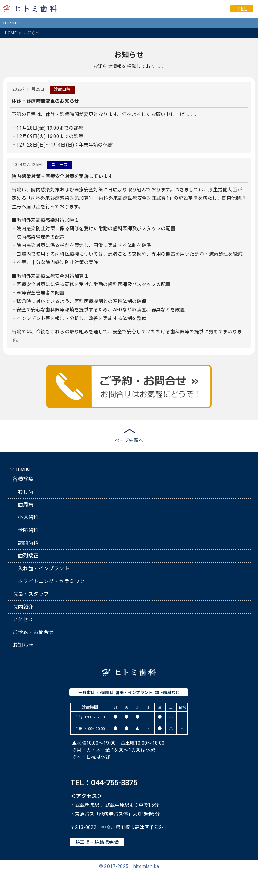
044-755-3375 (114, 783)
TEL (242, 9)
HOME (11, 33)
